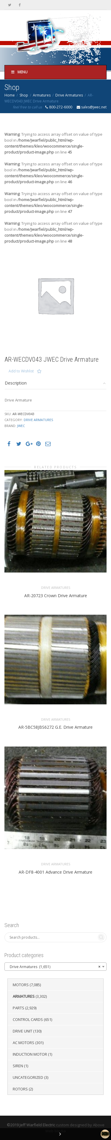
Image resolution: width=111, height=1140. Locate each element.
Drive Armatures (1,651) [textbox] (53, 967)
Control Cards (28, 1019)
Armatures (42, 95)
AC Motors (23, 1042)
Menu (19, 72)
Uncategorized (28, 1077)
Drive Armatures (69, 95)
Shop (24, 95)
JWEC (21, 425)
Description (16, 383)
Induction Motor (30, 1054)
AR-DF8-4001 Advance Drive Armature (55, 872)
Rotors (20, 1089)
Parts (18, 1008)
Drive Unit (22, 1031)
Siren (18, 1065)
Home (9, 95)
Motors (21, 984)
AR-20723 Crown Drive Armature (55, 595)
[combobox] (55, 966)
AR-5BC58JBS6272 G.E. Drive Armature (55, 727)
